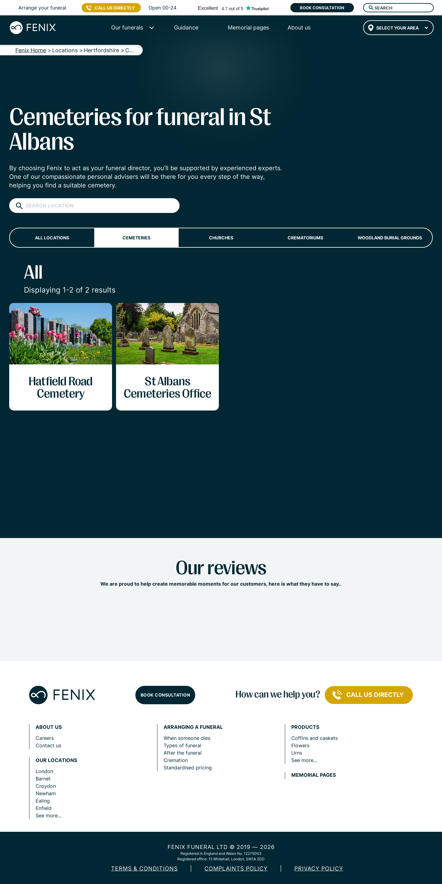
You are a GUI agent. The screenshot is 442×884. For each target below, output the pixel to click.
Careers (45, 738)
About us (49, 727)
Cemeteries (136, 237)
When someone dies (187, 738)
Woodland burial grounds (390, 237)
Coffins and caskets (314, 738)
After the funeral (183, 753)
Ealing (43, 801)
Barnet (43, 779)
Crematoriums (305, 237)
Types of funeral (182, 745)
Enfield (44, 808)
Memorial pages (313, 775)
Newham (46, 793)
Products (305, 727)
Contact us (48, 745)
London (44, 771)
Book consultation (322, 7)
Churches (221, 237)
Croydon (46, 786)
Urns (296, 753)
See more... (48, 815)
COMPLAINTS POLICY (236, 868)
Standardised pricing (188, 767)
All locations (52, 237)
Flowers (300, 745)
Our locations (56, 760)
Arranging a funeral (193, 727)
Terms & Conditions (144, 868)
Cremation (176, 760)
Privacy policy (318, 868)
